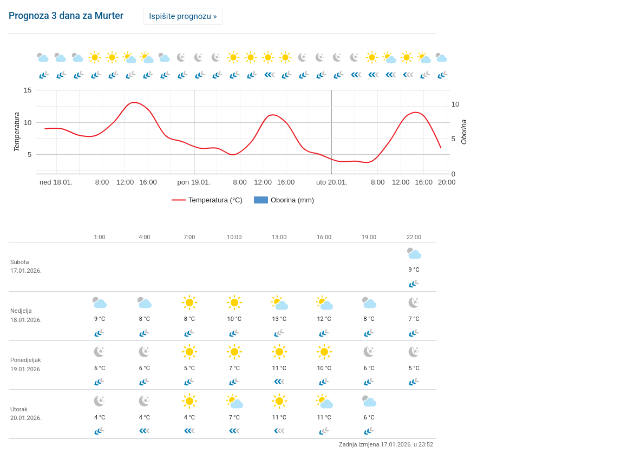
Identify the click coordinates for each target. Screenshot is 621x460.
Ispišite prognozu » (183, 16)
